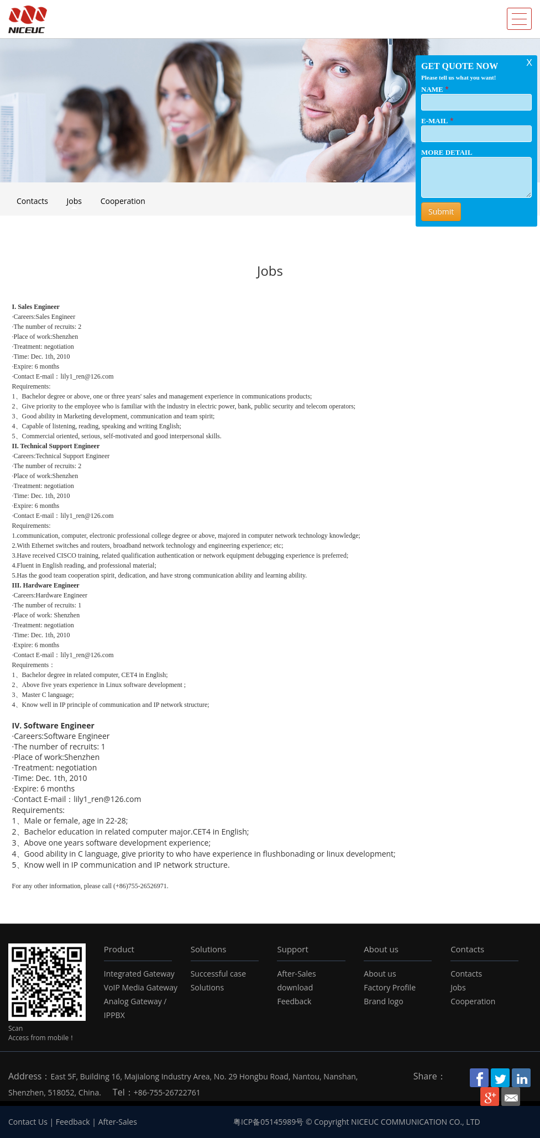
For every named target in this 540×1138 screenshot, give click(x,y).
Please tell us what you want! (458, 77)
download (295, 987)
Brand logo (383, 1001)
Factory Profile (390, 987)
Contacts (32, 201)
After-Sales (296, 973)
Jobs (74, 201)
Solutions (209, 949)
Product (119, 949)
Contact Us (28, 1121)
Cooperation (123, 201)
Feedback (294, 1001)
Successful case (218, 973)
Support (292, 949)
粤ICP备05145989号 (268, 1121)
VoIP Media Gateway (140, 987)
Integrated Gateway (139, 973)
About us (381, 949)
